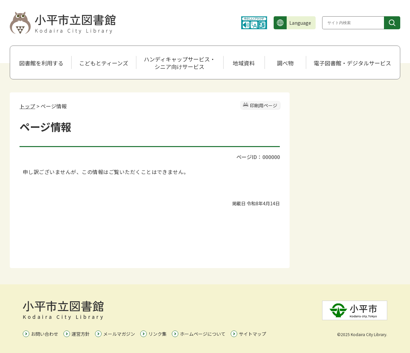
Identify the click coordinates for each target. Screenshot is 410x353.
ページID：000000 (258, 157)
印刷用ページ (263, 105)
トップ (27, 106)
